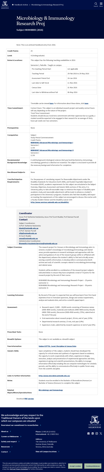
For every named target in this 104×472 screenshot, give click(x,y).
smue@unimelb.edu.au (28, 238)
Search (96, 4)
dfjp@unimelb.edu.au (28, 233)
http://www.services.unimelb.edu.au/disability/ (50, 202)
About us (4, 431)
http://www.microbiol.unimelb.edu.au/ (54, 376)
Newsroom (5, 447)
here (51, 103)
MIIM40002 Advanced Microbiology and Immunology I (52, 142)
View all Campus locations (46, 451)
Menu (101, 4)
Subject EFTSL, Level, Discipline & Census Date (57, 346)
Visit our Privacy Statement (19, 469)
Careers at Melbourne (10, 436)
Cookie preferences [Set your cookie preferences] (93, 466)
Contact (4, 452)
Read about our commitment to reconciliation (19, 425)
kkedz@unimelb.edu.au (28, 228)
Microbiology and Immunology (51, 390)
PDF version (29, 398)
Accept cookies (75, 466)
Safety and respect (9, 441)
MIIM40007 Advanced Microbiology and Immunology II (52, 150)
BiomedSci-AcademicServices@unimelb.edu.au (38, 243)
